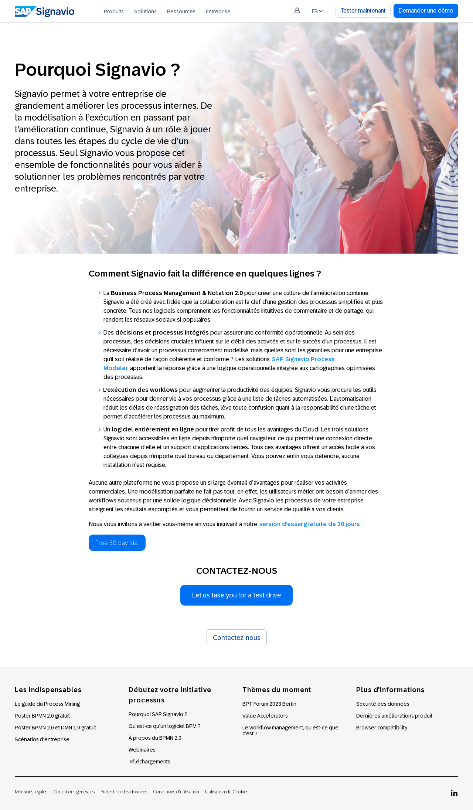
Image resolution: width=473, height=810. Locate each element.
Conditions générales (74, 791)
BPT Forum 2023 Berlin (269, 704)
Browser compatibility (381, 728)
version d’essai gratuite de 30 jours (309, 524)
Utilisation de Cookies (226, 791)
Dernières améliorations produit (394, 716)
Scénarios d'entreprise (42, 739)
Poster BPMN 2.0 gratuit (42, 716)
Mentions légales (31, 791)
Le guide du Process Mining (47, 704)
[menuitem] (114, 11)
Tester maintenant (363, 10)
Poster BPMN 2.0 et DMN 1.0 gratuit (55, 728)
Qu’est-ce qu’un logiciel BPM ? (165, 726)
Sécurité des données (382, 704)
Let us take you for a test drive (236, 595)
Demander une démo (425, 10)
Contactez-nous (237, 637)
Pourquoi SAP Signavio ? (158, 714)
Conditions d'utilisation (176, 791)
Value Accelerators (265, 716)
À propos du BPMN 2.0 (155, 738)
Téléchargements (149, 762)
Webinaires (142, 750)
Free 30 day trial (117, 542)
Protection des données (124, 791)
